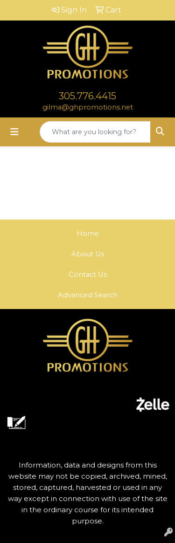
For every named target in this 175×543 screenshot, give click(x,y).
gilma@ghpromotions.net (87, 107)
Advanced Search (88, 295)
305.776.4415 (87, 96)
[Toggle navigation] (14, 131)
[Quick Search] (95, 132)
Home (88, 233)
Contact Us (88, 274)
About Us (87, 254)
